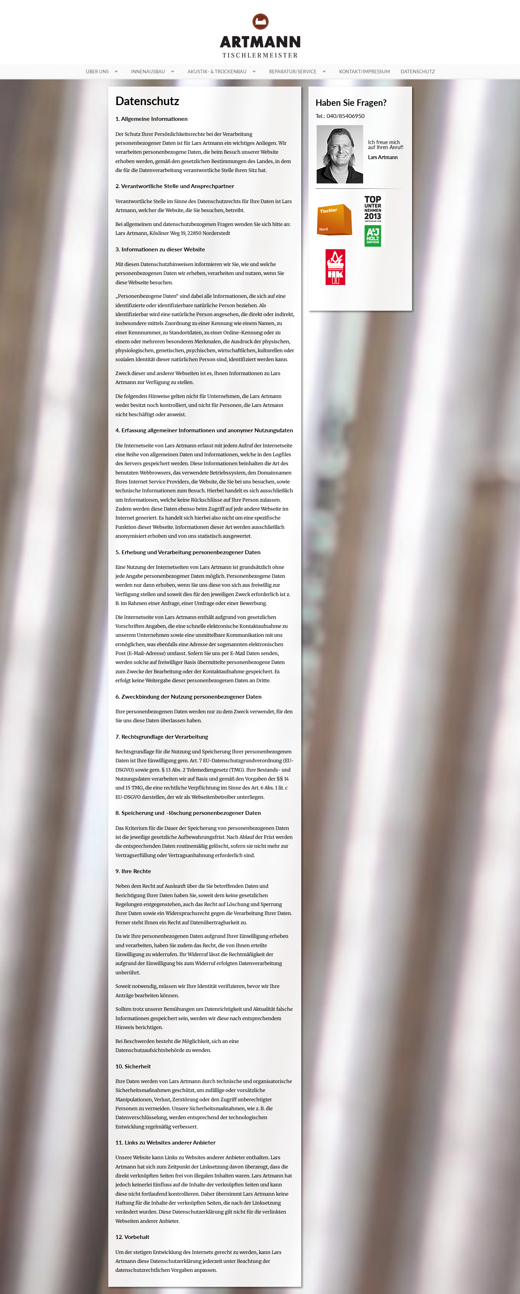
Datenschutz (418, 71)
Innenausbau (148, 71)
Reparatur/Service (293, 71)
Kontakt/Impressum (364, 71)
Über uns (97, 71)
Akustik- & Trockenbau (217, 71)
